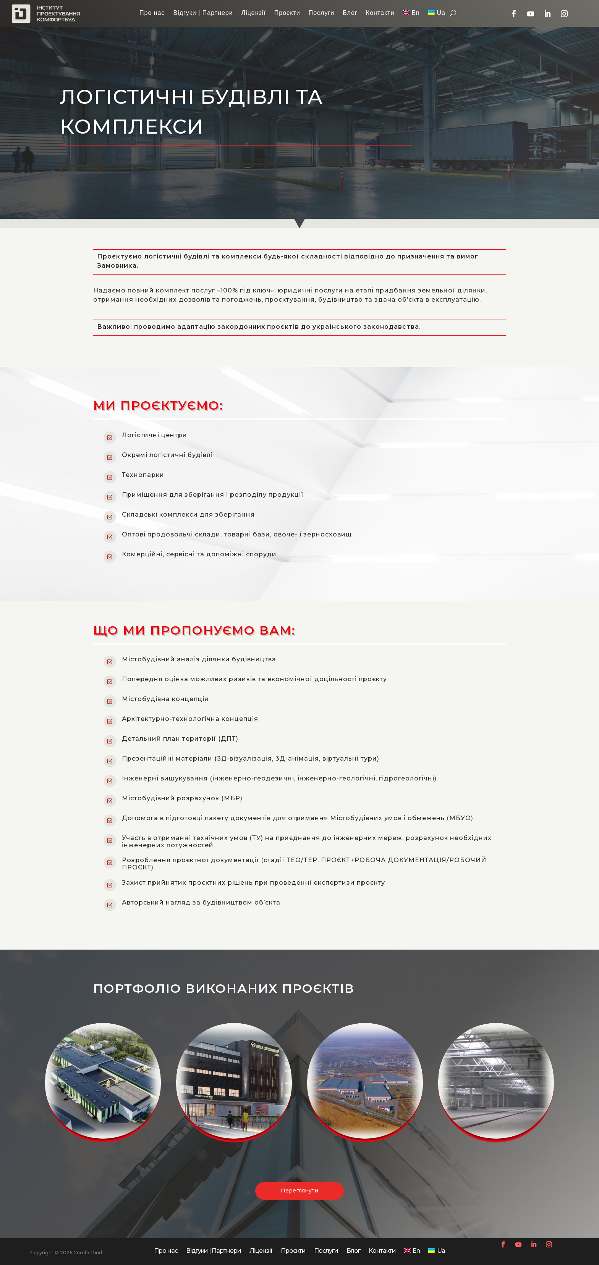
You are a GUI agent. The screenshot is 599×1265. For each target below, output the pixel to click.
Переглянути (299, 1207)
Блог (350, 13)
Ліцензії (253, 13)
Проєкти (287, 13)
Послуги (322, 13)
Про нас (152, 13)
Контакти (380, 13)
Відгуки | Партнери (203, 13)
